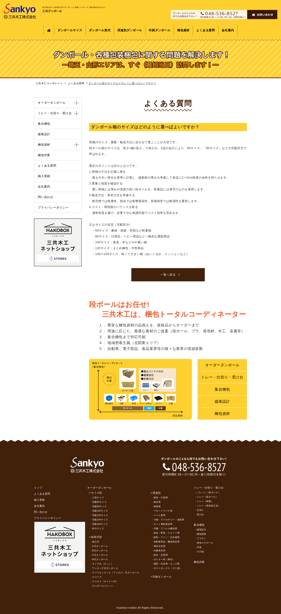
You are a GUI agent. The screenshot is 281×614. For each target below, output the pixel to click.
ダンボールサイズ (69, 30)
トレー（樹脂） (205, 501)
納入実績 (44, 176)
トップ (38, 487)
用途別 (157, 492)
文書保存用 (159, 550)
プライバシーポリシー (53, 207)
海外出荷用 (159, 546)
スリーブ (97, 577)
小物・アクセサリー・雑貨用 (169, 519)
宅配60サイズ (99, 502)
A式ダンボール (100, 546)
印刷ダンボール (159, 30)
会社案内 (228, 30)
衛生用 (157, 502)
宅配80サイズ (99, 506)
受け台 (200, 514)
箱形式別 (96, 536)
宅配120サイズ (100, 515)
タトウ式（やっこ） (102, 564)
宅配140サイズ (100, 519)
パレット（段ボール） (208, 492)
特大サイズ (98, 528)
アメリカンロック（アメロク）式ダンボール (115, 572)
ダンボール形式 (100, 30)
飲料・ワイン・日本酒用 (167, 537)
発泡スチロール (205, 543)
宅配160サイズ (100, 524)
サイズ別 (96, 492)
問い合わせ (45, 197)
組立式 (95, 541)
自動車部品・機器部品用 (167, 541)
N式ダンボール (100, 559)
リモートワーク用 (163, 511)
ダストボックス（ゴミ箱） (168, 568)
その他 (200, 551)
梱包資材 (183, 30)
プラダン (201, 538)
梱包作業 (44, 155)
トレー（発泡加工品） (208, 505)
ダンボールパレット (102, 586)
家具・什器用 (161, 497)
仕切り (200, 510)
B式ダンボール (100, 550)
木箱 (199, 547)
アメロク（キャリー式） (105, 581)
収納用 (157, 506)
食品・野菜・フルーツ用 (167, 533)
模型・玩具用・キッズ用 (167, 564)
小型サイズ (98, 497)
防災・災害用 (161, 555)
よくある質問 (205, 30)
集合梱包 (222, 389)
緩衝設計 (222, 401)
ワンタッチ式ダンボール (105, 568)
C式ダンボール (100, 555)
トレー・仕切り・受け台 (222, 377)
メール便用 (159, 515)
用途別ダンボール (129, 30)
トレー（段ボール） (207, 497)
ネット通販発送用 (163, 524)
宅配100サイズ (100, 511)
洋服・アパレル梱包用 (165, 528)
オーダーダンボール (222, 365)
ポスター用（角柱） (164, 559)
